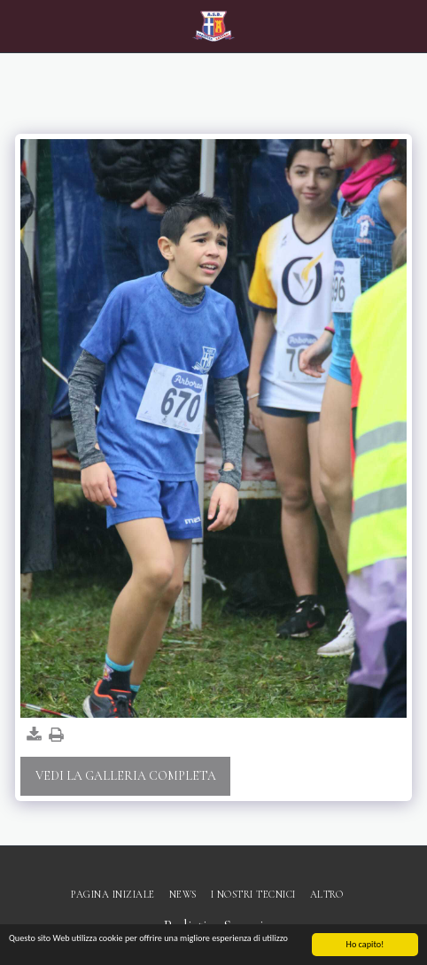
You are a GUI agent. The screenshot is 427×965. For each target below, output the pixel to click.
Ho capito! (365, 945)
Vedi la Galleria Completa (125, 775)
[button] (19, 26)
